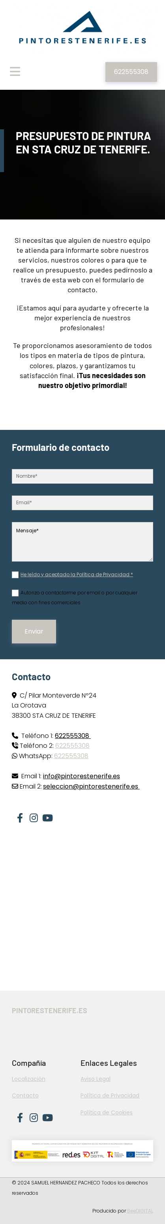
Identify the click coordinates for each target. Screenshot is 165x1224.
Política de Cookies (107, 1112)
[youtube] (47, 814)
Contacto (25, 1095)
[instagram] (33, 814)
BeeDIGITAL (140, 1210)
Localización (28, 1079)
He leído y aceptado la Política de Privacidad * (77, 574)
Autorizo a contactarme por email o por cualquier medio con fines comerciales (74, 597)
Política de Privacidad (110, 1095)
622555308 (72, 745)
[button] (131, 72)
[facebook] (19, 814)
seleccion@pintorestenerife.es (91, 786)
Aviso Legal (96, 1079)
